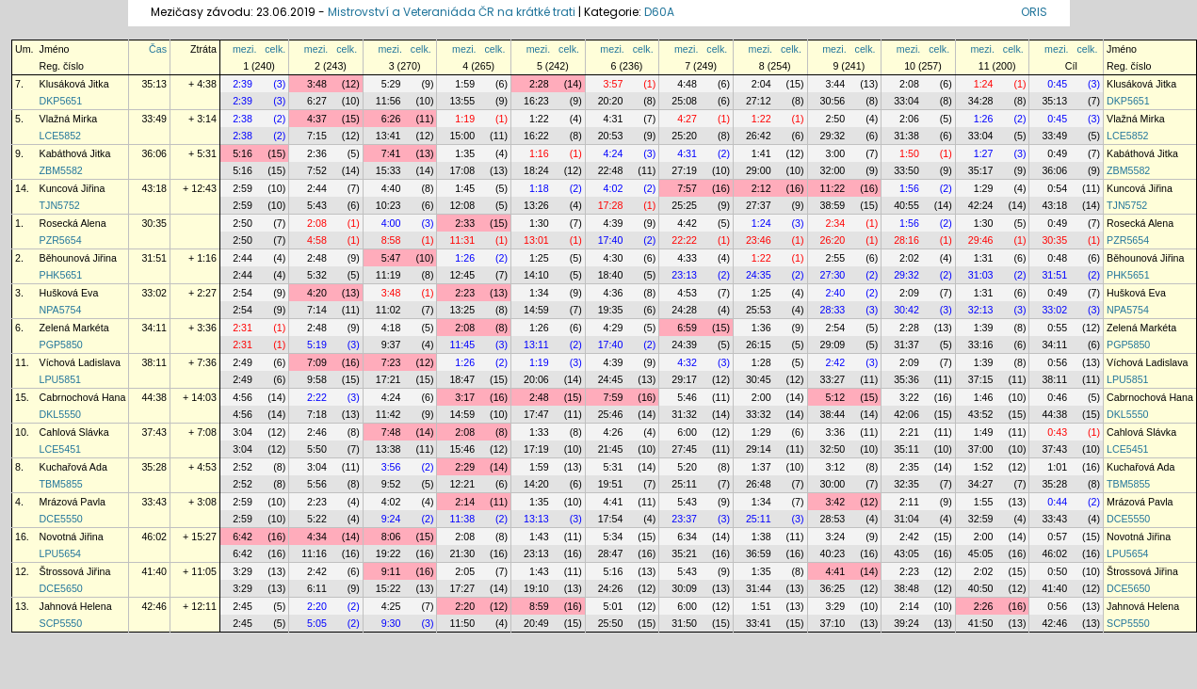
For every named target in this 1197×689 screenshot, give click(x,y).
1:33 (539, 432)
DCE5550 (61, 518)
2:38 (242, 118)
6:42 (242, 536)
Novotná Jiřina (72, 536)
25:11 (684, 483)
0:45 (1057, 83)
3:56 (391, 467)
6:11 (317, 588)
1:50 (909, 153)
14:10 (536, 274)
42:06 (906, 414)
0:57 (1057, 536)
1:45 (465, 188)
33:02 (154, 292)
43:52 (981, 414)
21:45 (610, 449)
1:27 (984, 153)
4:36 (613, 292)
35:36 (906, 379)
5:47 (391, 258)
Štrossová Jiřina (75, 571)
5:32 (317, 274)
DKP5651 (61, 100)
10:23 (388, 205)
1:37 (761, 467)
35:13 (154, 83)
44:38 (154, 397)
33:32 (758, 414)
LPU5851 (60, 379)
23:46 (758, 240)
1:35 (465, 153)
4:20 (317, 292)
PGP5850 (61, 344)
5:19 (317, 344)
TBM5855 (61, 483)
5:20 (687, 467)
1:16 (539, 153)
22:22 (684, 240)
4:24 (613, 153)
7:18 (317, 414)
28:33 (833, 309)
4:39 (613, 223)
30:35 (154, 223)
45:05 (981, 553)
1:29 (984, 188)
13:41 (388, 135)
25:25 (684, 205)
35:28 (154, 467)
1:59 (465, 83)
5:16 (242, 153)
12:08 (462, 205)
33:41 (758, 623)
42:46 (154, 606)
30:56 (833, 100)
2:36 (317, 153)
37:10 (833, 623)
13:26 (536, 205)
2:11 (909, 501)
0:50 (1057, 571)
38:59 (833, 205)
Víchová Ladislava (80, 362)
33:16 (981, 344)
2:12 (761, 188)
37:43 (154, 432)
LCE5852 (60, 135)
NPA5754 (61, 309)
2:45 (242, 606)
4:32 (687, 362)
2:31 (242, 327)
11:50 (462, 623)
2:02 (909, 258)
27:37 (758, 205)
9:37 (391, 344)
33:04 (906, 100)
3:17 (465, 397)
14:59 (536, 309)
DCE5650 (61, 588)
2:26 (984, 606)
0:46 (1057, 397)
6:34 (687, 536)
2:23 (465, 292)
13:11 (536, 344)
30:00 (833, 483)
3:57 (613, 83)
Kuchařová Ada (73, 467)
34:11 (154, 327)
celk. (275, 49)
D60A (659, 12)
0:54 (1057, 188)
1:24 (984, 83)
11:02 (388, 309)
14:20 (536, 483)
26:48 (758, 483)
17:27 (462, 588)
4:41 (613, 501)
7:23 (391, 362)
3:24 (835, 536)
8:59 (539, 606)
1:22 (539, 118)
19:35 (610, 309)
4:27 (687, 118)
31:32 (684, 414)
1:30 (539, 223)
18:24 (536, 170)
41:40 (154, 571)
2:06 (909, 118)
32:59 (981, 518)
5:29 (391, 83)
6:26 (391, 118)
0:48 (1057, 258)
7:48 (391, 432)
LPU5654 (60, 553)
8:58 (391, 240)
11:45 (462, 344)
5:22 (317, 518)
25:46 (610, 414)
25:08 (684, 100)
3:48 (317, 83)
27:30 (833, 274)
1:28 (761, 362)
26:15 (758, 344)
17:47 (536, 414)
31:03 (981, 274)
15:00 (462, 135)
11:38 (462, 518)
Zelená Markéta (74, 327)
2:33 (465, 223)
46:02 (154, 536)
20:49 (536, 623)
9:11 (391, 571)
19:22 (388, 553)
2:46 (317, 432)
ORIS (1034, 12)
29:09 (833, 344)
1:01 (1057, 467)
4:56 (242, 397)
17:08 (462, 170)
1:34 (539, 292)
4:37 (317, 118)
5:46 (687, 397)
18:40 (610, 274)
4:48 (687, 83)
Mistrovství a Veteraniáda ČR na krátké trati (453, 12)
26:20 (833, 240)
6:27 (317, 100)
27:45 (684, 449)
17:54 (610, 518)
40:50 (981, 588)
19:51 (610, 483)
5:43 (317, 205)
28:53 (833, 518)
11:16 (314, 553)
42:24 (981, 205)
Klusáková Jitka (74, 83)
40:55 (906, 205)
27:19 (684, 170)
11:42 (388, 414)
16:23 (536, 100)
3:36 (835, 432)
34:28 (981, 100)
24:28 (684, 309)
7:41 (391, 153)
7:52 (317, 170)
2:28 (539, 83)
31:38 (906, 135)
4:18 (391, 327)
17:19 (536, 449)
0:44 (1057, 501)
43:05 (906, 553)
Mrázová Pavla (72, 501)
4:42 (687, 223)
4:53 (687, 292)
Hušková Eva (69, 292)
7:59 (613, 397)
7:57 (687, 188)
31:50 (684, 623)
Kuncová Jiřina (72, 188)
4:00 (391, 223)
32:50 (833, 449)
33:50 (906, 170)
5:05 (317, 623)
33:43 (154, 501)
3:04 (242, 432)
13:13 (536, 518)
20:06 (536, 379)
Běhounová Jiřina (78, 258)
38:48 (906, 588)
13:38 (388, 449)
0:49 (1057, 153)
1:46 (984, 397)
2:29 (465, 467)
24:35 (758, 274)
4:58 (317, 240)
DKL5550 (60, 414)
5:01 (613, 606)
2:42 (835, 362)
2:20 (317, 606)
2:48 (317, 258)
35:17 (981, 170)
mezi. (244, 49)
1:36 (761, 327)
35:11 (906, 449)
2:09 (909, 292)
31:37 (906, 344)
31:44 (758, 588)
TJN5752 (60, 205)
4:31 (613, 118)
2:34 (835, 223)
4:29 (613, 327)
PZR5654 (61, 240)
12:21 (462, 483)
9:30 (391, 623)
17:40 (610, 240)
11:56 (388, 100)
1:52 (984, 467)
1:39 (984, 327)
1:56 (909, 188)
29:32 (833, 135)
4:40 (391, 188)
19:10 (536, 588)
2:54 (242, 292)
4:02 (613, 188)
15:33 (388, 170)
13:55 (462, 100)
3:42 (835, 501)
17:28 (610, 205)
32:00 (833, 170)
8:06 (391, 536)
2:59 (242, 188)
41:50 (981, 623)
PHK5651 (61, 274)
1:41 (761, 153)
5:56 (317, 483)
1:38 (761, 536)
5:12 (835, 397)
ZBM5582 (61, 170)
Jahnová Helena (76, 606)
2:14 (465, 501)
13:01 (536, 240)
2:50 (835, 118)
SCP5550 (61, 623)
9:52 (391, 483)
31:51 (154, 258)
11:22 (833, 188)
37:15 (981, 379)
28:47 (610, 553)
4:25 (391, 606)
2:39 (242, 83)
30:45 (758, 379)
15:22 (388, 588)
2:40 (835, 292)
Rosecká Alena (73, 223)
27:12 (758, 100)
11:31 (462, 240)
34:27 (981, 483)
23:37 (684, 518)
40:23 (833, 553)
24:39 (684, 344)
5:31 (613, 467)
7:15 (317, 135)
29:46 (981, 240)
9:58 (317, 379)
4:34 (317, 536)
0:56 (1057, 362)
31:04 (906, 518)
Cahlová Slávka (74, 432)
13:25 (462, 309)
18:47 (462, 379)
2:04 (761, 83)
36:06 (154, 153)
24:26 (610, 588)
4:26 (613, 432)
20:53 (610, 135)
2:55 (835, 258)
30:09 (684, 588)
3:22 (909, 397)
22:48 (610, 170)
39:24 (906, 623)
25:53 (758, 309)
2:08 (909, 83)
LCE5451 (60, 449)
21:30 (462, 553)
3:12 (835, 467)
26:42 (758, 135)
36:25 (833, 588)
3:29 (242, 571)
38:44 (833, 414)
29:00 (758, 170)
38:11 (154, 362)
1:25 (539, 258)
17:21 (388, 379)
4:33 (687, 258)
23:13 (684, 274)
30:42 (906, 309)
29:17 (684, 379)
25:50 (610, 623)
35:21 (684, 553)
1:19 (465, 118)
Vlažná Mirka (69, 118)
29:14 (758, 449)
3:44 (835, 83)
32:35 (906, 483)
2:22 (317, 397)
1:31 (984, 258)
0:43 (1057, 432)
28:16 (906, 240)
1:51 (761, 606)
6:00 (687, 432)
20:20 (610, 100)
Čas (158, 49)
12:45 (462, 274)
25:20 (684, 135)
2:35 (909, 467)
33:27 (833, 379)
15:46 (462, 449)
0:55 (1057, 327)
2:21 (909, 432)
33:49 (154, 118)
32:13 (981, 309)
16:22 (536, 135)
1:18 (539, 188)
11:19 (388, 274)
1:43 (539, 536)
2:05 (465, 571)
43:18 (154, 188)
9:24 (391, 518)
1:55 (984, 501)
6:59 (687, 327)
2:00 (761, 397)
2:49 (242, 362)
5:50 (317, 449)
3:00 (835, 153)
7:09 (317, 362)
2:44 (317, 188)
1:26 (984, 118)
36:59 (758, 553)
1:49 (984, 432)
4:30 (613, 258)
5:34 (613, 536)
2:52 (242, 467)
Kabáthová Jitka (75, 153)
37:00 (981, 449)
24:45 (610, 379)
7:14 (317, 309)
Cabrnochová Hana (83, 397)
